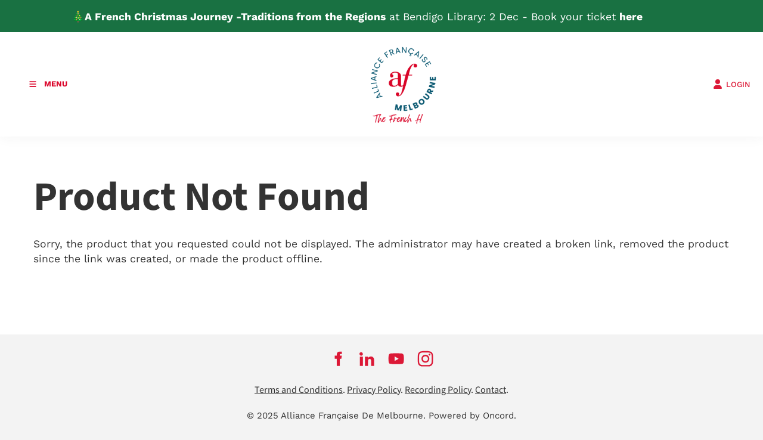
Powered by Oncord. (472, 415)
